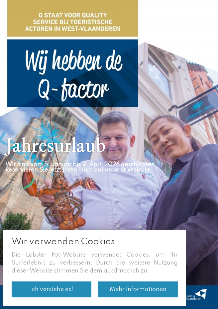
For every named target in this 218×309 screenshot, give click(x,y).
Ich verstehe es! (51, 289)
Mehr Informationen (138, 289)
